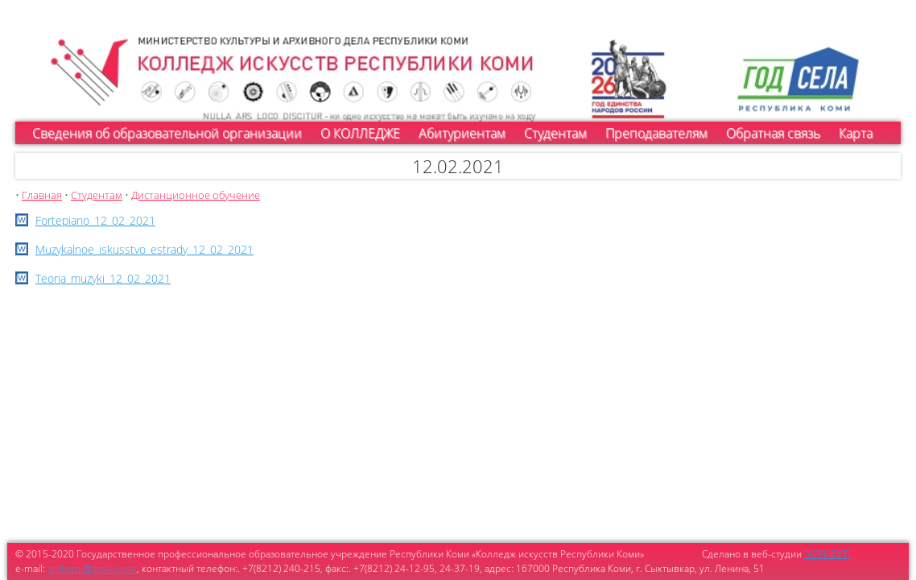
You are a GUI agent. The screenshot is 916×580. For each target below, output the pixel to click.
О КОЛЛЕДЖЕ (360, 133)
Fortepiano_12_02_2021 (95, 220)
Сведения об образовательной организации (167, 133)
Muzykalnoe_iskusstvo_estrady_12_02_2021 (144, 249)
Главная (42, 195)
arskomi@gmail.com (92, 568)
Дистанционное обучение (195, 195)
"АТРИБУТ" (827, 554)
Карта (856, 133)
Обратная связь (773, 133)
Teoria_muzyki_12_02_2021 (103, 278)
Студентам (555, 133)
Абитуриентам (462, 133)
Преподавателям (656, 133)
